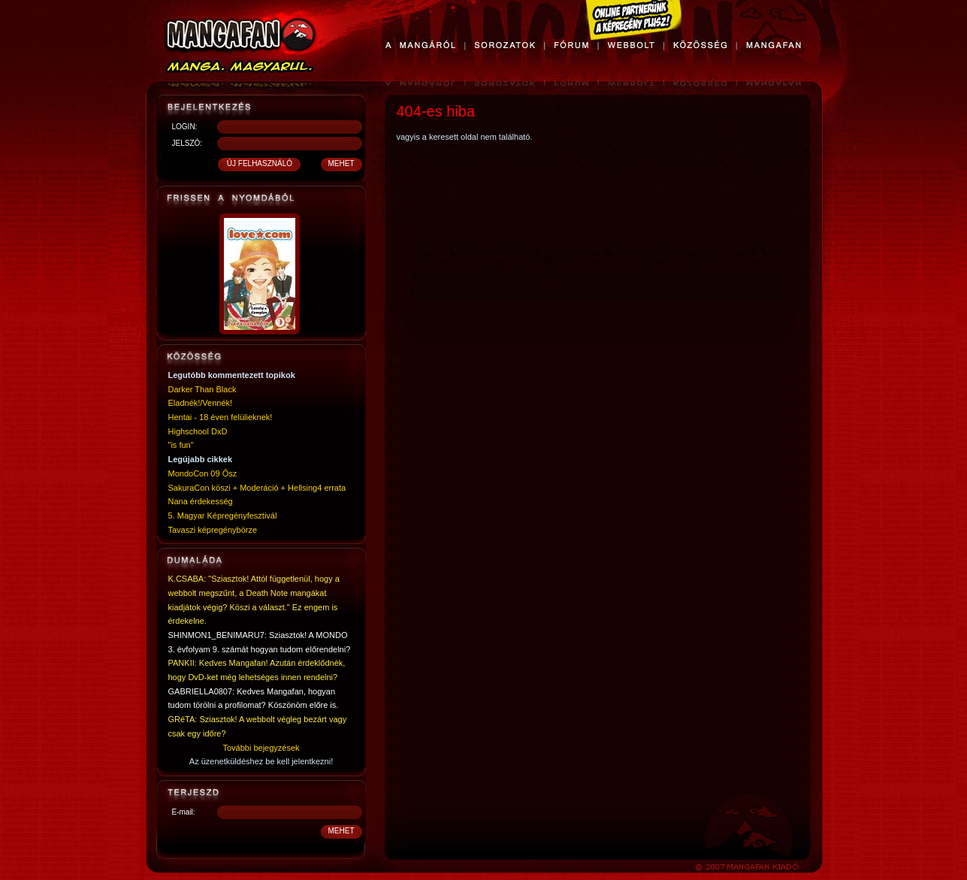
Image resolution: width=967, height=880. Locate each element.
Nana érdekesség (200, 501)
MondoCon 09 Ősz (202, 473)
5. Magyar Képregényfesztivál (222, 515)
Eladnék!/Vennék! (200, 402)
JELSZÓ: (187, 143)
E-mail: (183, 812)
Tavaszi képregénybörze (213, 529)
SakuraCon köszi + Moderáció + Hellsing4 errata (257, 487)
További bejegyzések (260, 747)
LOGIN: (185, 126)
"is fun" (181, 444)
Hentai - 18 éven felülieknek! (220, 417)
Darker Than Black (202, 389)
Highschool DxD (198, 431)
